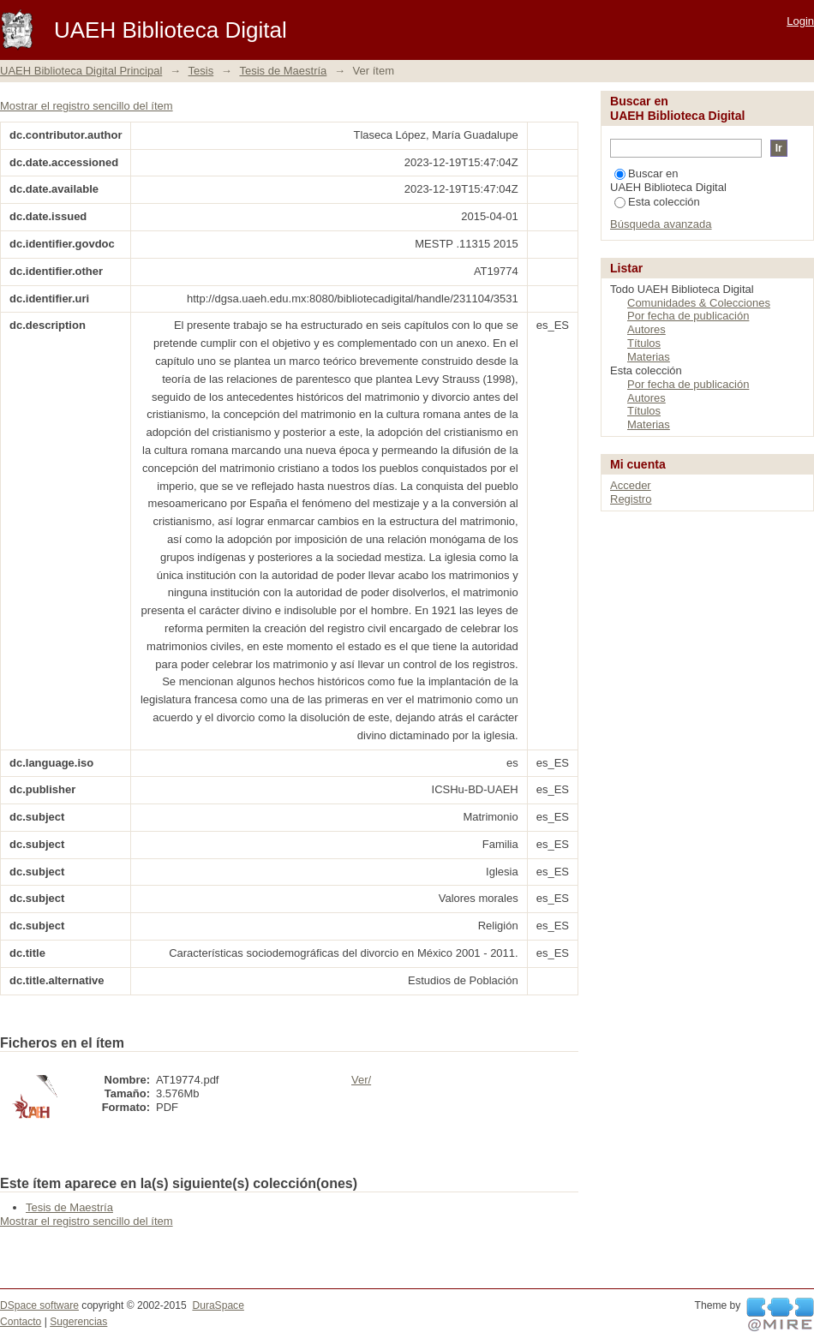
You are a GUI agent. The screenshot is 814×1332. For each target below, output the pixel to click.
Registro (630, 499)
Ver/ (361, 1079)
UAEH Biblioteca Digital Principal (81, 70)
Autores (646, 329)
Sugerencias (78, 1322)
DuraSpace (217, 1305)
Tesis (201, 70)
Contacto (20, 1322)
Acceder (630, 485)
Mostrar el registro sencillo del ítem (86, 105)
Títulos (644, 343)
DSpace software (39, 1305)
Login (800, 21)
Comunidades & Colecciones (698, 302)
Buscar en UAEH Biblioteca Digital (668, 180)
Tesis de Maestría (282, 70)
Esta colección (657, 201)
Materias (648, 356)
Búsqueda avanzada (661, 224)
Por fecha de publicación (688, 315)
